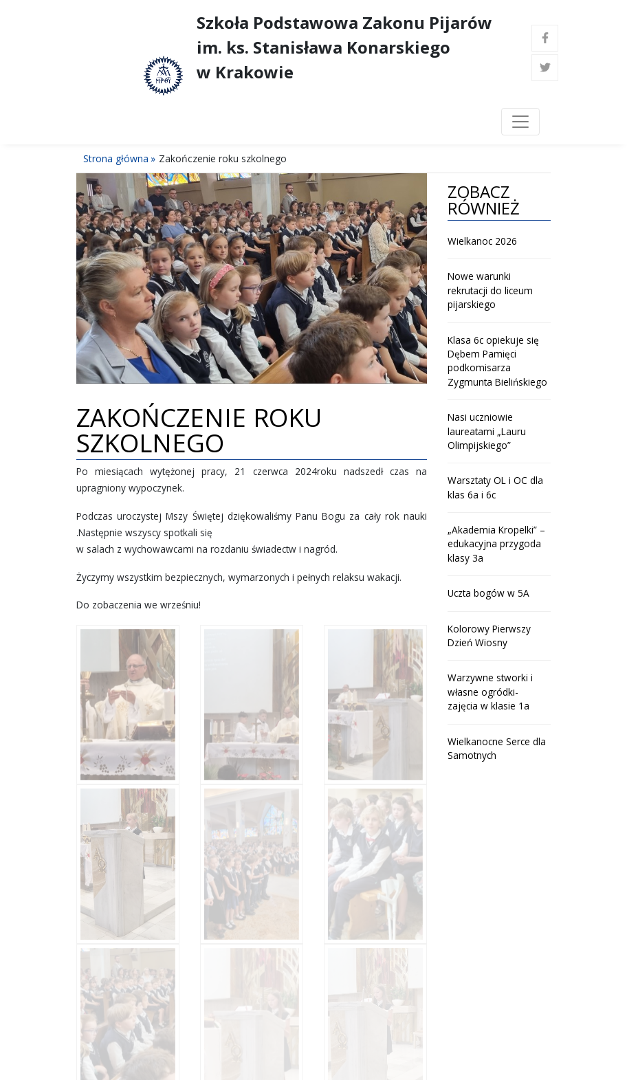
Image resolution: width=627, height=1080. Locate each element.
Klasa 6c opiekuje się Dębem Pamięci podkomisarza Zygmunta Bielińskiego (497, 360)
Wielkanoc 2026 (482, 240)
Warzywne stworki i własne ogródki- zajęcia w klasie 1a (490, 691)
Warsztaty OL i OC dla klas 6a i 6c (495, 487)
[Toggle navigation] (520, 121)
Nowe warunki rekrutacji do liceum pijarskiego (490, 290)
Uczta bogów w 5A (488, 592)
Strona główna (115, 158)
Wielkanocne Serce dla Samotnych (497, 748)
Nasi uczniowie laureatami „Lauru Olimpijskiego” (487, 431)
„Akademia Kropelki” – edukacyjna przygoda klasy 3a (496, 543)
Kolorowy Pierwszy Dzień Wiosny (489, 635)
